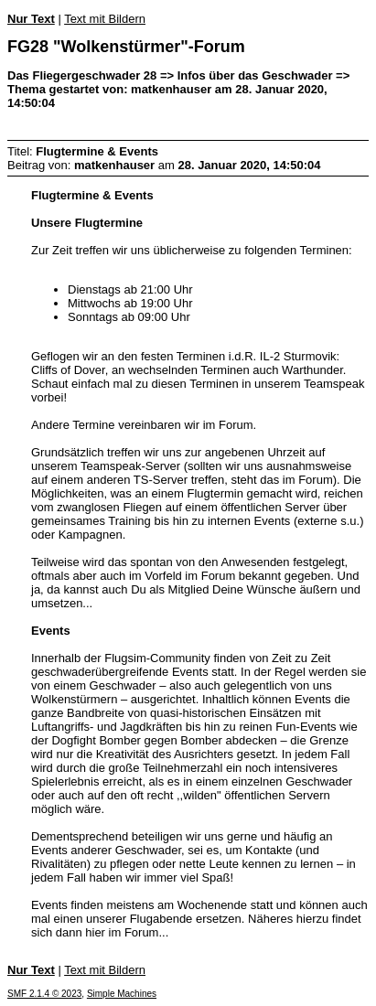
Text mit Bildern (104, 19)
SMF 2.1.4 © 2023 (44, 994)
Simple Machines (121, 994)
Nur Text (31, 19)
